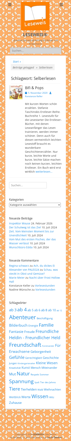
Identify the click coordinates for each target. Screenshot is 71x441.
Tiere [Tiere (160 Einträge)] (14, 389)
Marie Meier (17, 277)
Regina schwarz (19, 265)
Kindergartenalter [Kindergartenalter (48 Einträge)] (26, 363)
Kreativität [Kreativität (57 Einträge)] (15, 367)
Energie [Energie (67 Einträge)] (33, 325)
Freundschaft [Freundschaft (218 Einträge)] (25, 344)
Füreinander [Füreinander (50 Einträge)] (48, 345)
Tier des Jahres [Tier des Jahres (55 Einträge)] (48, 382)
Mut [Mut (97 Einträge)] (12, 374)
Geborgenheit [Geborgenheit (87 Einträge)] (40, 351)
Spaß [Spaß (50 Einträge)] (36, 382)
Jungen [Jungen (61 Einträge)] (13, 363)
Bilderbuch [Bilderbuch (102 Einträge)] (18, 325)
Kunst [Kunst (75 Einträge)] (26, 368)
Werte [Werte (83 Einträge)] (26, 397)
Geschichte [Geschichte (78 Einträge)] (51, 358)
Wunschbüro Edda (21, 247)
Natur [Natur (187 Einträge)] (23, 373)
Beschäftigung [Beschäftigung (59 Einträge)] (45, 318)
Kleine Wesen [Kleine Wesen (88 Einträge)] (47, 363)
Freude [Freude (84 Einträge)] (29, 331)
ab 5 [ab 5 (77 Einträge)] (30, 310)
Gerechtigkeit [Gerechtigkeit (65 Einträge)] (33, 358)
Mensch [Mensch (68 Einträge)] (36, 367)
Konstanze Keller (34, 96)
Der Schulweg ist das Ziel (25, 227)
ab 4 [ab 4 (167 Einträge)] (22, 309)
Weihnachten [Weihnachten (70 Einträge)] (52, 389)
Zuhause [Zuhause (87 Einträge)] (15, 402)
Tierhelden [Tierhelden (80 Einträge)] (29, 389)
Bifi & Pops (34, 88)
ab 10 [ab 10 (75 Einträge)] (52, 310)
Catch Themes (54, 437)
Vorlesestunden (45, 285)
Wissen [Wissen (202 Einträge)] (39, 396)
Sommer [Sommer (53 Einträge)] (44, 374)
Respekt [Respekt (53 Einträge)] (35, 374)
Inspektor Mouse (19, 223)
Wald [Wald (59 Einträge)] (40, 389)
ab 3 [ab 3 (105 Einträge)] (12, 309)
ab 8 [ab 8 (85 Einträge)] (44, 310)
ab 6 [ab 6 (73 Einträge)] (37, 310)
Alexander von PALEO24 (24, 269)
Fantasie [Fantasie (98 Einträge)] (16, 331)
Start (17, 62)
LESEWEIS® (35, 34)
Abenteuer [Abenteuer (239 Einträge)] (22, 317)
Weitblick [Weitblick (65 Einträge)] (15, 397)
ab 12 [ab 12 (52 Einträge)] (59, 310)
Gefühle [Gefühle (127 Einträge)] (16, 357)
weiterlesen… (44, 171)
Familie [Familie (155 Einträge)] (46, 325)
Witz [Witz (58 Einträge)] (51, 397)
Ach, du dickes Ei (44, 265)
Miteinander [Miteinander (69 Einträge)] (49, 367)
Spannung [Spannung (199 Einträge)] (21, 381)
